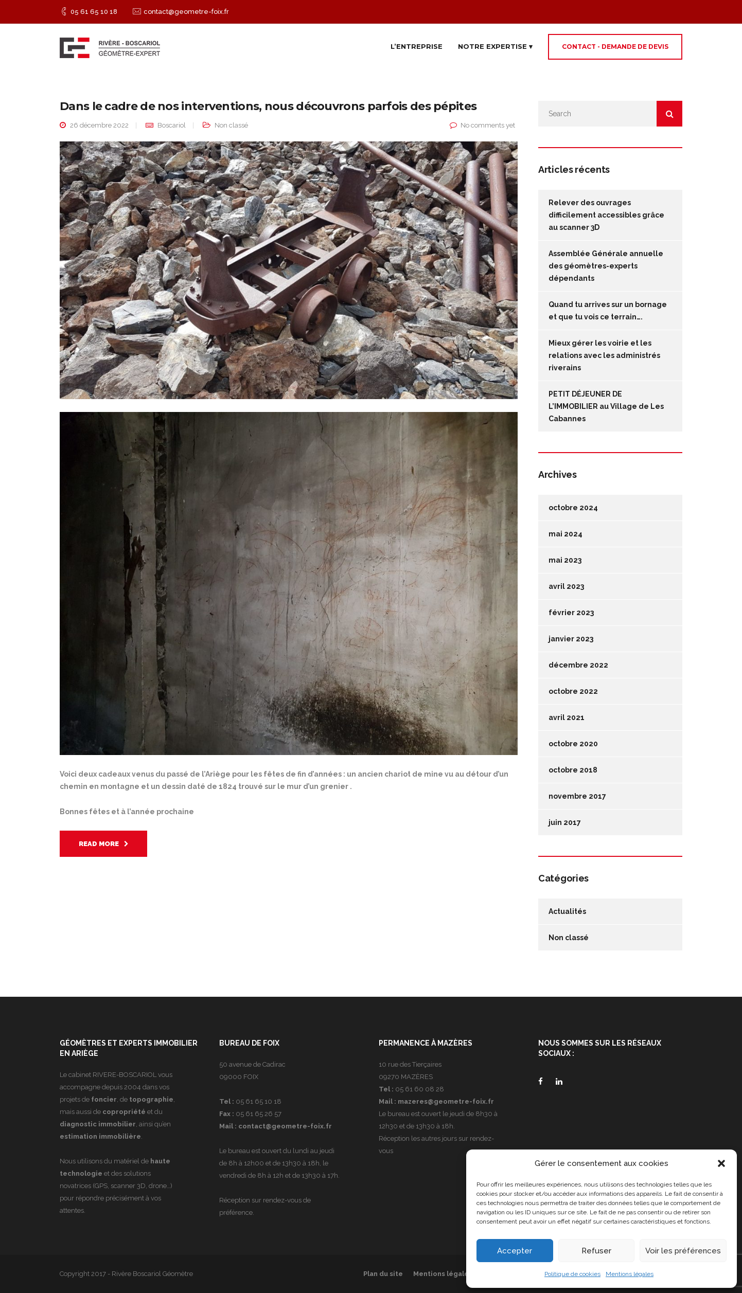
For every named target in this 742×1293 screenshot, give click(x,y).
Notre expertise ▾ (495, 46)
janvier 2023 (571, 639)
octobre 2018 (573, 770)
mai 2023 (565, 560)
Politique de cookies (572, 1274)
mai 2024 (565, 534)
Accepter (514, 1250)
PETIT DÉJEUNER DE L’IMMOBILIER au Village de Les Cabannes (606, 406)
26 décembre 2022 (99, 125)
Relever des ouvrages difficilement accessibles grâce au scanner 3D (606, 215)
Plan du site (383, 1274)
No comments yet (488, 125)
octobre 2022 (573, 691)
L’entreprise (417, 46)
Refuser (596, 1250)
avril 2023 (566, 586)
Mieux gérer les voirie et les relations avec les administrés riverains (604, 355)
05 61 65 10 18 (93, 11)
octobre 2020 (573, 744)
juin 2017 (565, 822)
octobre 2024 (573, 508)
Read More (104, 844)
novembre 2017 (577, 796)
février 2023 (571, 612)
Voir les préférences (683, 1250)
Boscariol (171, 125)
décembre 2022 (578, 665)
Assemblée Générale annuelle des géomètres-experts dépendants (606, 265)
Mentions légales (629, 1274)
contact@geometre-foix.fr (186, 11)
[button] (721, 1163)
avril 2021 (567, 717)
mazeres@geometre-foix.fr (446, 1101)
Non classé (231, 125)
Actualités (567, 911)
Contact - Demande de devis (615, 46)
